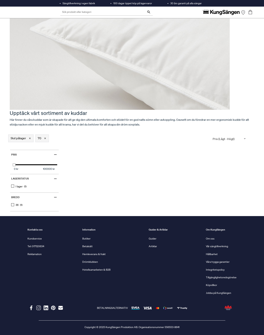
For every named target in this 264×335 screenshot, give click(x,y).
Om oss (210, 238)
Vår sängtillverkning (217, 246)
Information (89, 229)
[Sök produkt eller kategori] (106, 12)
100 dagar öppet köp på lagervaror (132, 3)
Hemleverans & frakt (94, 254)
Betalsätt (87, 246)
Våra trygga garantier (218, 261)
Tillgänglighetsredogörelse (221, 277)
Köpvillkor (211, 285)
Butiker (86, 238)
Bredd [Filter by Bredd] (34, 197)
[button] (21, 138)
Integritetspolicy (215, 269)
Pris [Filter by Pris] (34, 154)
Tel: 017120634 (35, 246)
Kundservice (34, 238)
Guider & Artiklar (158, 229)
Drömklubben (90, 261)
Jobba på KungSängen (218, 293)
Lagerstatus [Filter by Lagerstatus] (34, 178)
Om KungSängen (215, 229)
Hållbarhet (212, 254)
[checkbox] (34, 186)
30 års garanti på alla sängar (186, 3)
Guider (152, 238)
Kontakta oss (35, 229)
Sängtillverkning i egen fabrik (79, 3)
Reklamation (34, 254)
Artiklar (153, 246)
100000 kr (49, 169)
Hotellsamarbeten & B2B (96, 269)
